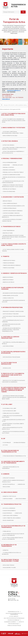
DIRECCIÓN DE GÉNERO (21, 498)
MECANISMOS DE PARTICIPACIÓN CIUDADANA (13, 293)
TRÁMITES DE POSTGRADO (9, 260)
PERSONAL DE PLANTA (18, 165)
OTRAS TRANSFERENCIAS (8, 230)
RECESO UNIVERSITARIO (8, 520)
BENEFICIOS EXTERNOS (8, 279)
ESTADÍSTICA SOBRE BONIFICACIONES (11, 174)
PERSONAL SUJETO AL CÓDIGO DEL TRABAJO (13, 172)
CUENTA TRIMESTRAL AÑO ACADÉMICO (12, 518)
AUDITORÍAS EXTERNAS (8, 346)
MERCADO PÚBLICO (7, 201)
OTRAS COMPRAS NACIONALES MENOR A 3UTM (13, 205)
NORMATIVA (5, 550)
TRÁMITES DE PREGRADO (8, 262)
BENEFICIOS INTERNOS (8, 277)
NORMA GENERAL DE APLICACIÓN (10, 295)
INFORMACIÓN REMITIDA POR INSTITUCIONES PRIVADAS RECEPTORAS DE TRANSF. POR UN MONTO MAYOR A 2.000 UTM (14, 237)
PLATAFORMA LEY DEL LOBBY (9, 408)
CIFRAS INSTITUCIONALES (9, 478)
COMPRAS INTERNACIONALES (9, 208)
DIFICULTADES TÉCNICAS (8, 565)
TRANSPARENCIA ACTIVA (13, 611)
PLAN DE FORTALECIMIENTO (9, 510)
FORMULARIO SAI (7, 531)
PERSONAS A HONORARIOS (9, 169)
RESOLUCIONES (6, 486)
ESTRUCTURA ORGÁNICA (8, 145)
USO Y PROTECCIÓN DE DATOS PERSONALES (14, 618)
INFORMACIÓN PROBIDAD (19, 442)
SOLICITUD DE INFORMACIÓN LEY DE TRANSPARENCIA (14, 614)
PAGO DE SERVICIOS (13, 623)
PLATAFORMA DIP (7, 442)
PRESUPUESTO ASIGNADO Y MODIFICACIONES (13, 311)
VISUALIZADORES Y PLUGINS (9, 567)
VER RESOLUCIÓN (7, 368)
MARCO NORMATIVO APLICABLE (10, 135)
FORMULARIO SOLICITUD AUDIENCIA (11, 413)
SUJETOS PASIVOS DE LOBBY (9, 410)
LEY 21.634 (5, 445)
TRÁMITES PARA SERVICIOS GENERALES (12, 265)
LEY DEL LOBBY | (14, 616)
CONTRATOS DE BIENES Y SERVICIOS (11, 213)
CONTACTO (21, 621)
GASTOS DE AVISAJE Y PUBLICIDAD (11, 313)
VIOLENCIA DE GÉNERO (13, 620)
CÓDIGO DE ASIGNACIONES (9, 191)
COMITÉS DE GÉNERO (8, 498)
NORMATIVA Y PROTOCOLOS (9, 496)
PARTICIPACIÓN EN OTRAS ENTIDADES (11, 357)
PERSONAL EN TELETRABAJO (9, 189)
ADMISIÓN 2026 (21, 484)
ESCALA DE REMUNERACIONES (10, 162)
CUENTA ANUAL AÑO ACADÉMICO (10, 515)
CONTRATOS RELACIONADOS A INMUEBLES (12, 210)
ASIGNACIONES (6, 165)
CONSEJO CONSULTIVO (8, 298)
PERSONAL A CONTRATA (8, 167)
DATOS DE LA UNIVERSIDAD (9, 508)
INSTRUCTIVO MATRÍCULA (9, 484)
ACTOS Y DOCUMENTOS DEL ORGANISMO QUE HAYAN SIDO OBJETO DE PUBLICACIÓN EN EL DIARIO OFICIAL (13, 121)
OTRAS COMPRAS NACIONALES (10, 203)
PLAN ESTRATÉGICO (7, 513)
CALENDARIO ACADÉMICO (10, 621)
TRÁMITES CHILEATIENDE (8, 267)
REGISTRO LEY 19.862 (8, 233)
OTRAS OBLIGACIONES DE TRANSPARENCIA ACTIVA (14, 455)
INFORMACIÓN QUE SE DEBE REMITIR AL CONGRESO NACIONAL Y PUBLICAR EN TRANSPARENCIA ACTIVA (11, 330)
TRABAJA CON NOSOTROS (14, 625)
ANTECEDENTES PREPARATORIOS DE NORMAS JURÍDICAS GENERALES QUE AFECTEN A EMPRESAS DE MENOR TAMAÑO (14, 397)
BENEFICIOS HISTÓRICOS (8, 282)
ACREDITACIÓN (18, 513)
